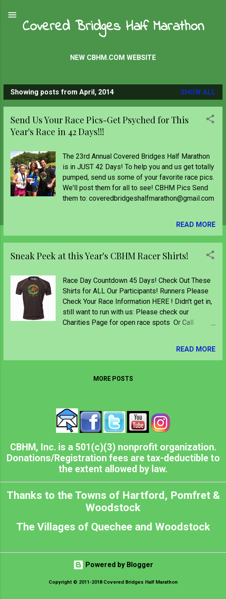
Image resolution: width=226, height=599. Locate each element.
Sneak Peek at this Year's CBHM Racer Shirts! (99, 255)
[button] (210, 120)
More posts (113, 378)
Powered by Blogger (113, 565)
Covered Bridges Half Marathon (113, 27)
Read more (195, 224)
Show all (197, 92)
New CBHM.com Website (113, 57)
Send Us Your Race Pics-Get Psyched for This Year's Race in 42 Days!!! (100, 125)
